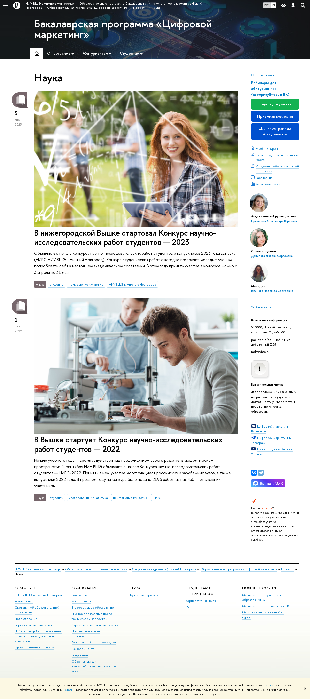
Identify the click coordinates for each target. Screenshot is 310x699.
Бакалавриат (80, 595)
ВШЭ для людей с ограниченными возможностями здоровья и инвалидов (38, 636)
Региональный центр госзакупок (94, 642)
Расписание (264, 177)
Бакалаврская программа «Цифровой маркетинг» (123, 28)
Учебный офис (261, 307)
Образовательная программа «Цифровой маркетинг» (239, 569)
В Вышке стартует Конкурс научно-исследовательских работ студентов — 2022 (128, 444)
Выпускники (80, 655)
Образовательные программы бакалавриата (96, 569)
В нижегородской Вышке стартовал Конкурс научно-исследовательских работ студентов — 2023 (125, 237)
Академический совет (272, 184)
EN (273, 5)
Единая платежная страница (34, 647)
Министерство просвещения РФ (265, 606)
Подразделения (26, 619)
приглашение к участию (86, 284)
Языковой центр (83, 649)
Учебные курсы (267, 148)
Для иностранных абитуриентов (275, 131)
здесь (269, 685)
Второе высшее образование (93, 607)
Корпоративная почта (201, 601)
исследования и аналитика (88, 497)
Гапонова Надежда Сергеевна (272, 291)
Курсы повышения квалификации (95, 625)
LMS (188, 607)
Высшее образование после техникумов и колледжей (92, 616)
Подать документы (275, 104)
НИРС (157, 497)
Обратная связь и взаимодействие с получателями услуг (95, 666)
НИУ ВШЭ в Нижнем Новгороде (132, 284)
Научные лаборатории (144, 595)
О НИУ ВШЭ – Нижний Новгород (38, 595)
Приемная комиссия (275, 116)
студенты (56, 284)
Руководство (24, 601)
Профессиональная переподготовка (86, 633)
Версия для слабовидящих (33, 625)
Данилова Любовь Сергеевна (272, 256)
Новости (287, 569)
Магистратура (81, 601)
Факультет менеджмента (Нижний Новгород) (164, 569)
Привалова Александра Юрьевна (274, 221)
